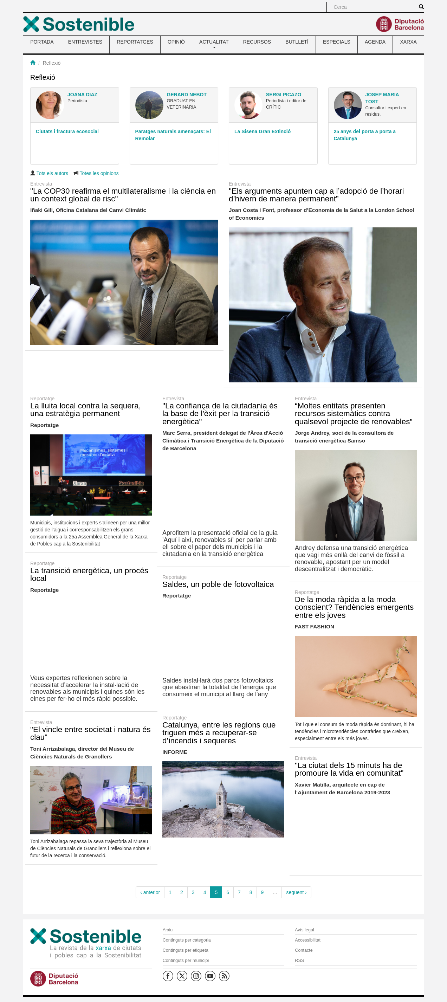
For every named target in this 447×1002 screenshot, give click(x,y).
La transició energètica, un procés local (89, 574)
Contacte (303, 950)
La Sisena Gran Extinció (262, 131)
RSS (299, 960)
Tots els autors (52, 173)
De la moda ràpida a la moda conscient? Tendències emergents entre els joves (354, 607)
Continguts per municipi (186, 960)
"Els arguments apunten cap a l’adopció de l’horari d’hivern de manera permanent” (316, 195)
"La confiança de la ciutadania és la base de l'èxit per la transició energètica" (220, 413)
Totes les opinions (99, 173)
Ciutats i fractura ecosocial (67, 131)
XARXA (408, 42)
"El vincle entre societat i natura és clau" (90, 733)
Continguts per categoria (187, 940)
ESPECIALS (336, 42)
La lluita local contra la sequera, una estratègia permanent (85, 409)
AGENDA (375, 42)
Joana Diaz (82, 94)
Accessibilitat (307, 940)
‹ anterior (150, 892)
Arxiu (168, 929)
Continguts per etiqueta (185, 950)
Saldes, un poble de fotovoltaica (218, 584)
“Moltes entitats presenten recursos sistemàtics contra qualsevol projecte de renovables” (354, 413)
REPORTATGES (135, 42)
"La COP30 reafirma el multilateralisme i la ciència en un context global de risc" (123, 195)
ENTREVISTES (85, 42)
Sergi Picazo (283, 94)
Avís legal (304, 929)
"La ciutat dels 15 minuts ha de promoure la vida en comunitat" (349, 769)
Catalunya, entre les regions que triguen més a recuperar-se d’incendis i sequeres (219, 732)
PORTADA (41, 42)
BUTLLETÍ (296, 42)
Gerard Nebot (187, 94)
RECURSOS (257, 42)
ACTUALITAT (214, 43)
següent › (296, 892)
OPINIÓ (176, 42)
